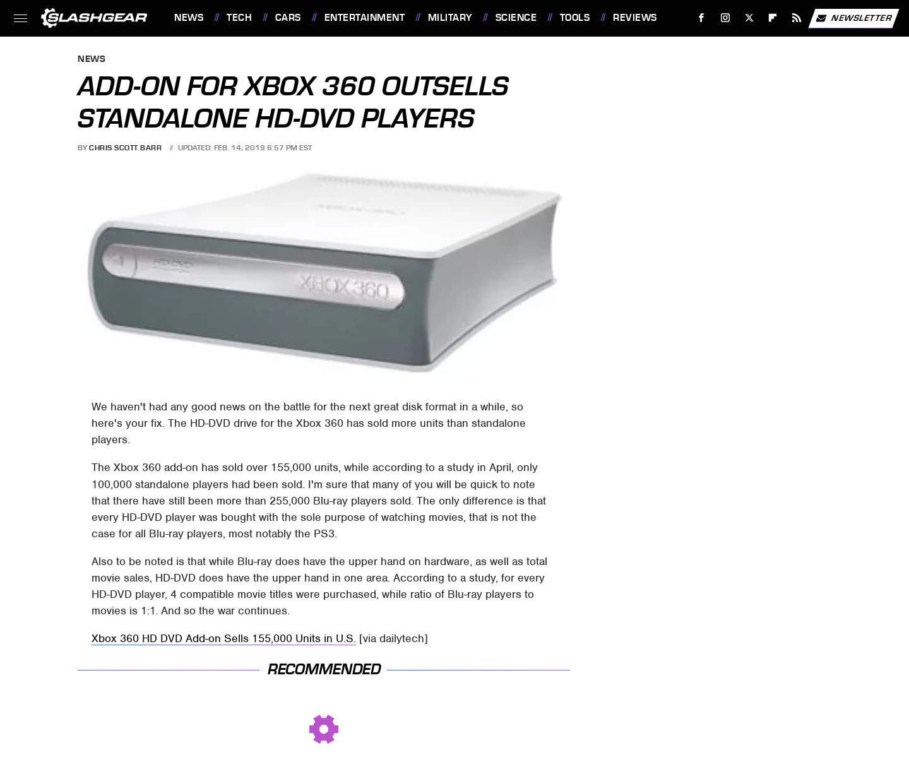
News (188, 17)
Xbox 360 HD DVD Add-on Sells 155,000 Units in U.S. (224, 638)
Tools (575, 17)
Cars (288, 17)
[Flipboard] (773, 18)
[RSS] (797, 18)
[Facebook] (701, 18)
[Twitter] (749, 18)
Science (516, 17)
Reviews (635, 17)
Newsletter (853, 18)
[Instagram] (725, 18)
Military (450, 17)
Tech (239, 17)
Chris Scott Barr (125, 147)
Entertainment (364, 17)
